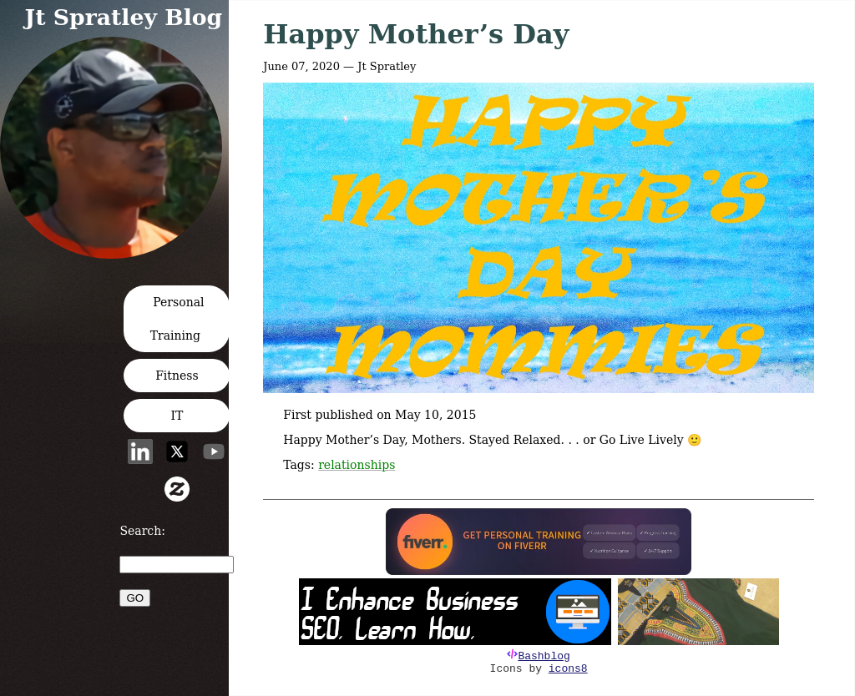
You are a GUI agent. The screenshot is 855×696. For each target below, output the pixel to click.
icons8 (568, 669)
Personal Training (177, 318)
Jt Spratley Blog (124, 17)
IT (176, 415)
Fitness (177, 375)
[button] (116, 253)
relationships (356, 465)
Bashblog (543, 656)
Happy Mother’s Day (416, 34)
